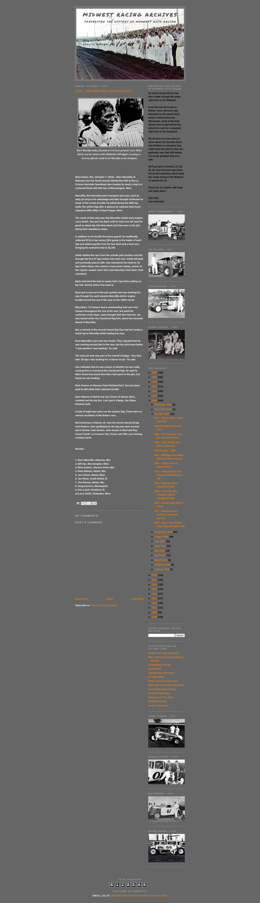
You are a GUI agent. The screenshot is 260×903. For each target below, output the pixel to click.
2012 (155, 603)
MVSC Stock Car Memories (163, 681)
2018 (155, 575)
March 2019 (161, 560)
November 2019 (163, 409)
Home (109, 599)
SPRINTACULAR (157, 701)
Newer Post (81, 599)
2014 (155, 593)
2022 (155, 386)
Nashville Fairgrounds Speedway (166, 685)
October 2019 (162, 414)
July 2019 (160, 541)
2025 (155, 372)
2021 (155, 391)
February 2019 (163, 564)
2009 (155, 617)
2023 (155, 381)
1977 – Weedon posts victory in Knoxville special (166, 514)
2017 (155, 579)
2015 (155, 589)
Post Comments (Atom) (104, 605)
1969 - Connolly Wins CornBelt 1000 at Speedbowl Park (165, 495)
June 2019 (161, 546)
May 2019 (160, 550)
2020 (155, 395)
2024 (155, 377)
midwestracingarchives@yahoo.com (139, 895)
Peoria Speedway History (162, 689)
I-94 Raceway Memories (161, 673)
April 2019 (160, 555)
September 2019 (164, 532)
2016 (155, 584)
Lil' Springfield (156, 677)
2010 (155, 612)
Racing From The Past (160, 697)
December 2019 (163, 404)
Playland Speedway (159, 693)
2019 (155, 400)
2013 (155, 598)
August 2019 (162, 536)
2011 (155, 607)
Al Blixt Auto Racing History (163, 653)
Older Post (137, 599)
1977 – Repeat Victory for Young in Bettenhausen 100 (168, 475)
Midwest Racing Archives (130, 14)
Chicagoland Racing (159, 664)
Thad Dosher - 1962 (164, 450)
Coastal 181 (154, 668)
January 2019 (162, 569)
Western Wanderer (158, 705)
